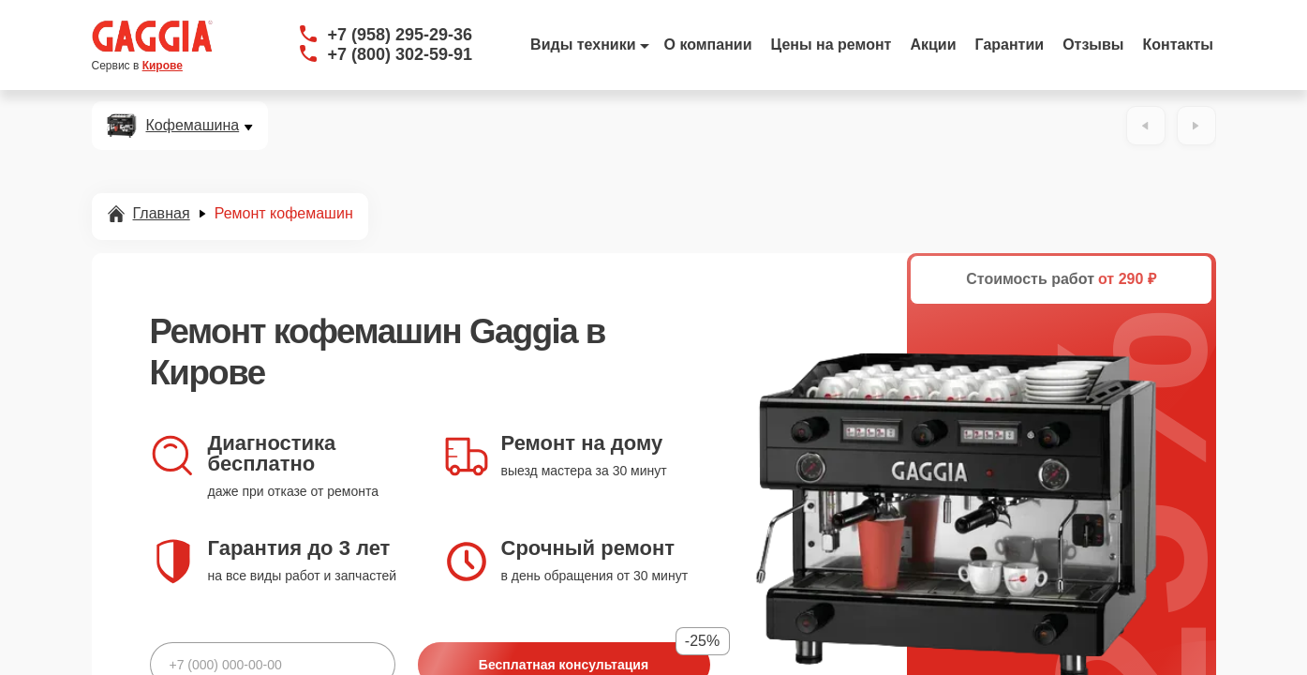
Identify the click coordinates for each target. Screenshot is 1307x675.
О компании (708, 44)
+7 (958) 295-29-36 (400, 34)
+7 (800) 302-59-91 (400, 54)
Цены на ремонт (831, 44)
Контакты (1178, 44)
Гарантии (1010, 44)
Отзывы (1092, 44)
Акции (933, 44)
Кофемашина (193, 125)
